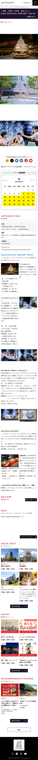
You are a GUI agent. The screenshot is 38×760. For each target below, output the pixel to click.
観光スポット (32, 16)
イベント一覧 (9, 7)
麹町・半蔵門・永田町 (11, 11)
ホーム (2, 7)
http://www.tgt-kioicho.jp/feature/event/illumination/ (16, 249)
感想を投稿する (30, 499)
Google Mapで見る (26, 536)
